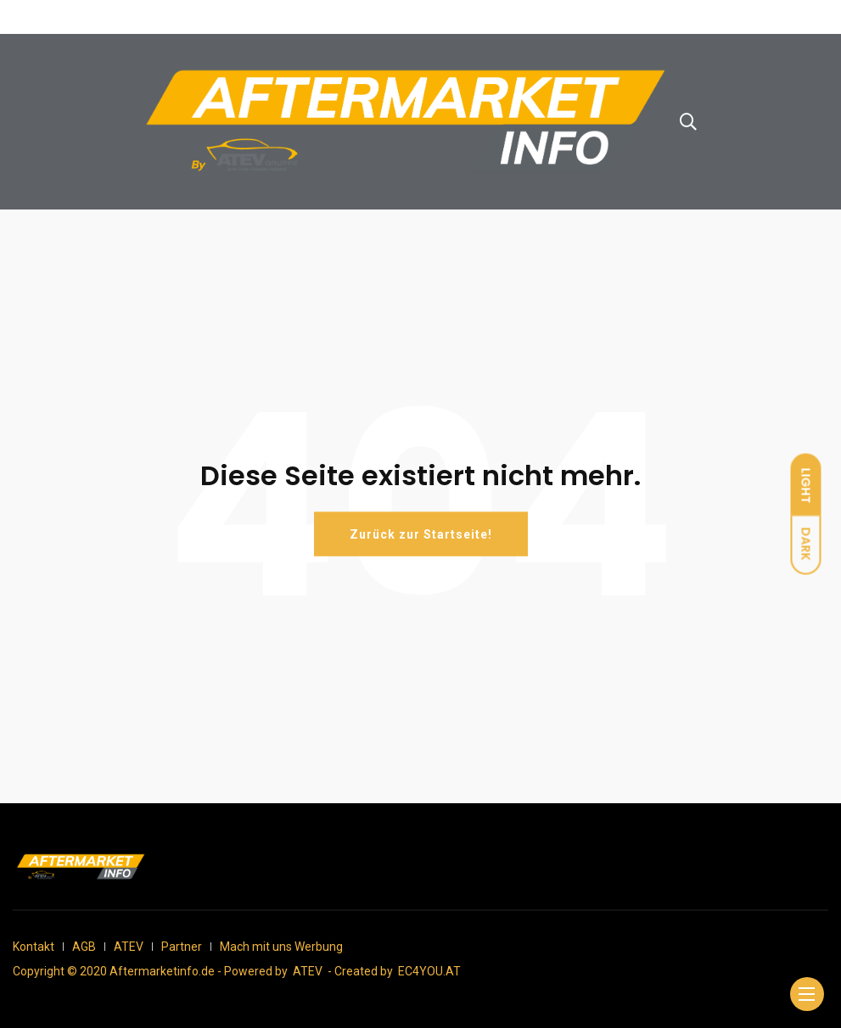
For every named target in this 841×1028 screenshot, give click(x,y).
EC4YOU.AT (429, 971)
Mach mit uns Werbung (281, 946)
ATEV (128, 946)
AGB (84, 946)
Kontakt (33, 946)
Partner (181, 946)
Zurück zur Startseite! (421, 534)
